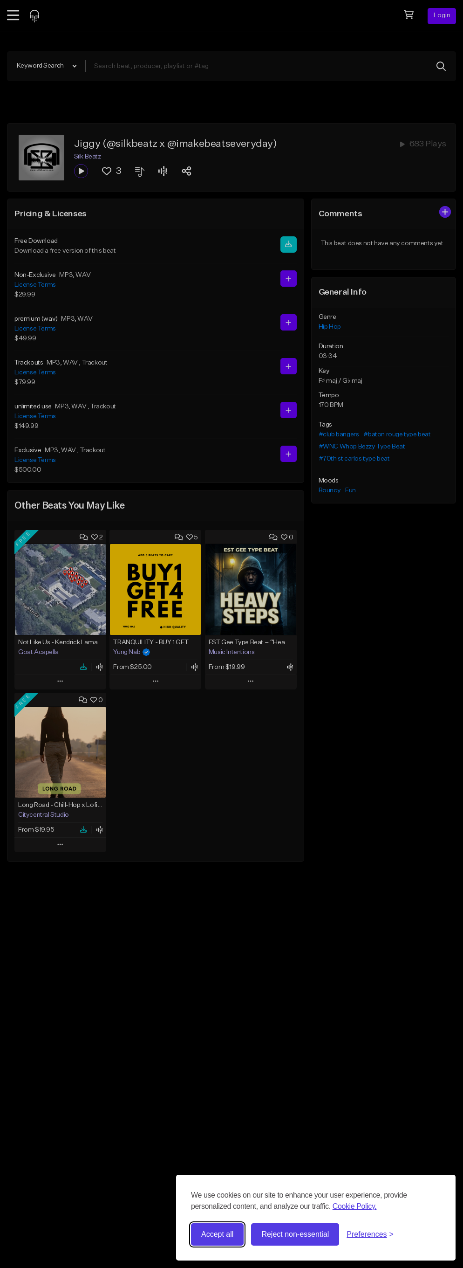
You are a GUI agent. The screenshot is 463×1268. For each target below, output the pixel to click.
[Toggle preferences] (370, 1234)
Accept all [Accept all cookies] (217, 1234)
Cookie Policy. (355, 1206)
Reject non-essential (295, 1234)
